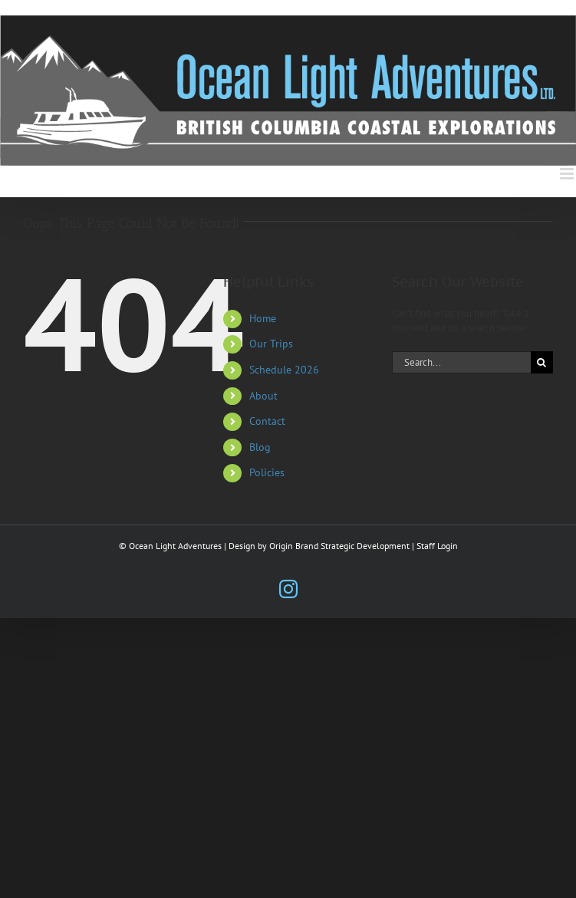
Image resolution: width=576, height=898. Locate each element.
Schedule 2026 (284, 370)
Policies (267, 472)
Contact (267, 421)
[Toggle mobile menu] (568, 174)
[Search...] (461, 362)
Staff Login (437, 545)
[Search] (542, 362)
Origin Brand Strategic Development (339, 545)
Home (262, 318)
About (263, 396)
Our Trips (271, 343)
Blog (260, 447)
